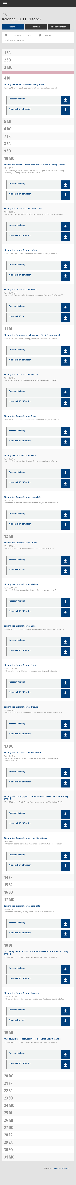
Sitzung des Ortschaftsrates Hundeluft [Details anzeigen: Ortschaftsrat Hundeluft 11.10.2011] (22, 497)
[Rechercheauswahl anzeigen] (4, 14)
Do (9, 129)
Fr (8, 136)
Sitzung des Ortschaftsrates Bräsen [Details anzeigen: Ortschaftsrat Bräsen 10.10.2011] (20, 250)
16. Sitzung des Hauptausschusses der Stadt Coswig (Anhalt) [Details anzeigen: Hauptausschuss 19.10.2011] (32, 1038)
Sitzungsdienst (60, 1168)
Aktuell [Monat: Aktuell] (48, 35)
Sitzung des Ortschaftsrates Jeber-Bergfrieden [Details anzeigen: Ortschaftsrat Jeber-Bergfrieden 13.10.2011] (25, 838)
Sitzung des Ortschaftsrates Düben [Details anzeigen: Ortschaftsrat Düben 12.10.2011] (20, 542)
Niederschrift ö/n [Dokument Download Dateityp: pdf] (17, 316)
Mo (10, 67)
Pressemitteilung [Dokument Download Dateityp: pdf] (17, 99)
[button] (65, 100)
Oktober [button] (19, 35)
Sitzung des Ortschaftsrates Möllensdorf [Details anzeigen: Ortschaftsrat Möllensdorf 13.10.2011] (23, 752)
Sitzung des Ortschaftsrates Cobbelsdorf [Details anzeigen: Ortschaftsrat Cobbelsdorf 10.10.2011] (23, 208)
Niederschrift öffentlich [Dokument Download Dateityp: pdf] (20, 109)
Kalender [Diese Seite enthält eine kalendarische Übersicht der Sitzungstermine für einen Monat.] (13, 26)
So (9, 60)
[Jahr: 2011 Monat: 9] (6, 35)
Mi (9, 121)
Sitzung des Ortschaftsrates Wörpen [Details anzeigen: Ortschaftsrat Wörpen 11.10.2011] (21, 374)
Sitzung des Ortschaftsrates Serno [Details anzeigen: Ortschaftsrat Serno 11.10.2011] (20, 455)
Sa (9, 52)
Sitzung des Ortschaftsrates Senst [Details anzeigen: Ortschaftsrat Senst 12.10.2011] (20, 665)
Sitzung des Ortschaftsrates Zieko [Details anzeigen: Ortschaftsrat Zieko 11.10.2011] (20, 416)
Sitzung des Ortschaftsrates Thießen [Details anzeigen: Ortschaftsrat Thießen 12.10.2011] (21, 707)
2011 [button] (31, 35)
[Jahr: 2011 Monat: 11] (40, 35)
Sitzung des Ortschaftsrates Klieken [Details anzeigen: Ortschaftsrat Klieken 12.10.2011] (21, 584)
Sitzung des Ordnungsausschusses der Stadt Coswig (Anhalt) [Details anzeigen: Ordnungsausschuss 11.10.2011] (32, 335)
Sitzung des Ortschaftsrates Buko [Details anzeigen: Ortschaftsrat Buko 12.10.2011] (20, 626)
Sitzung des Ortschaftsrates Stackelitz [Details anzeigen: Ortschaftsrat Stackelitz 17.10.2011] (22, 906)
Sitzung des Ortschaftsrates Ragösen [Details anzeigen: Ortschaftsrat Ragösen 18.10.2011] (21, 993)
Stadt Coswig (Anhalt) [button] (16, 40)
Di (8, 78)
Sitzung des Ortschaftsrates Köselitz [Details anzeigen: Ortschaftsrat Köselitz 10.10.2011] (21, 289)
